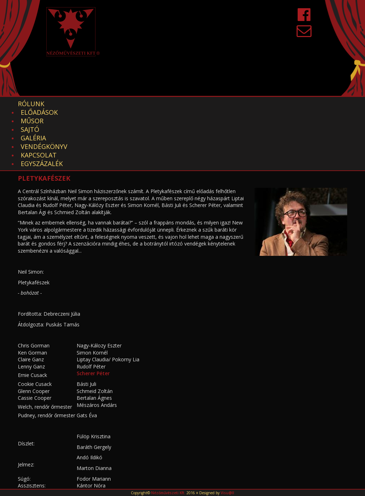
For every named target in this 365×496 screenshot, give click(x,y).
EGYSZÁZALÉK (42, 112)
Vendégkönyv (233, 103)
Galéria (185, 103)
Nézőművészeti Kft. (168, 492)
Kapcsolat (287, 103)
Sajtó (151, 103)
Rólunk (31, 103)
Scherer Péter (93, 322)
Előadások (75, 103)
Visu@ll (227, 492)
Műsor (117, 103)
